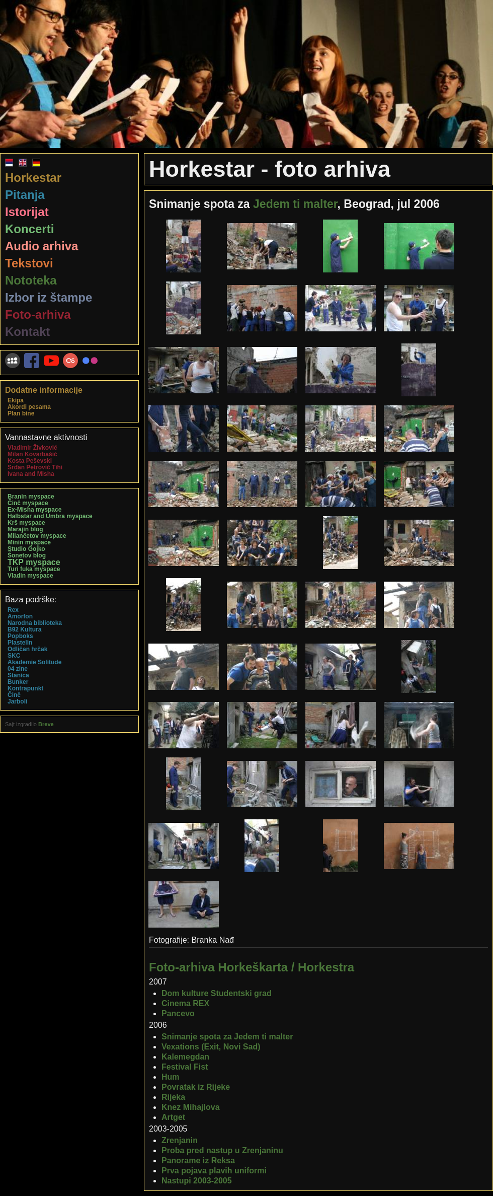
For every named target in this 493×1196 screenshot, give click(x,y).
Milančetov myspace (37, 535)
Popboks (20, 636)
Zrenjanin (179, 1140)
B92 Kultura (24, 629)
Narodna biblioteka (35, 622)
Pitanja (25, 194)
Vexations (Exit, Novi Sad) (211, 1046)
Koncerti (29, 229)
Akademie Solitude (34, 662)
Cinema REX (185, 1003)
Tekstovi (29, 263)
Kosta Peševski (30, 460)
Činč (14, 694)
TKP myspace (34, 562)
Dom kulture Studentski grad (216, 993)
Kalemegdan (185, 1056)
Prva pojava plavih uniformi (214, 1170)
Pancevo (178, 1013)
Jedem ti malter (295, 203)
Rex (13, 609)
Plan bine (21, 413)
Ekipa (16, 400)
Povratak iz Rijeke (195, 1087)
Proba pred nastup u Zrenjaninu (222, 1150)
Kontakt (27, 331)
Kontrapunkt (25, 688)
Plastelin (20, 642)
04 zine (18, 668)
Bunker (18, 681)
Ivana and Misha (31, 473)
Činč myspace (28, 503)
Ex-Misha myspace (34, 509)
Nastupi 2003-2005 (196, 1180)
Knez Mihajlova (190, 1107)
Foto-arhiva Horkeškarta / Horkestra (251, 967)
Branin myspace (31, 496)
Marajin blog (25, 529)
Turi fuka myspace (34, 569)
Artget (173, 1117)
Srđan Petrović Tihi (35, 467)
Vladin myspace (30, 575)
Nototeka (31, 280)
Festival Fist (184, 1067)
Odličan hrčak (27, 649)
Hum (170, 1077)
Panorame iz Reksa (198, 1160)
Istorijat (27, 212)
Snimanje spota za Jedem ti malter (227, 1036)
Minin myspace (29, 542)
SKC (14, 655)
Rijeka (173, 1097)
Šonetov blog (27, 555)
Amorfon (20, 616)
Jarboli (17, 701)
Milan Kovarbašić (32, 454)
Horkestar (33, 177)
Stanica (18, 675)
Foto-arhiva (38, 314)
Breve (46, 724)
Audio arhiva (41, 246)
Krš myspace (26, 522)
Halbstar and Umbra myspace (50, 516)
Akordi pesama (29, 406)
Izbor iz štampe (48, 297)
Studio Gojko (26, 548)
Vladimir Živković (32, 447)
